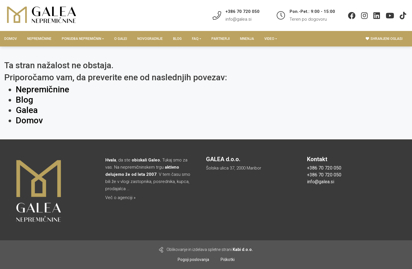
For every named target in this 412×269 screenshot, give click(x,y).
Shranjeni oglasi (384, 39)
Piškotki (228, 259)
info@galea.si (238, 19)
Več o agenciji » (120, 197)
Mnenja (247, 39)
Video (269, 39)
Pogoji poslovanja (193, 259)
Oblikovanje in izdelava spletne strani (206, 250)
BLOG (177, 39)
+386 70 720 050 (324, 168)
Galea (27, 110)
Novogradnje (150, 39)
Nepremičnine (39, 39)
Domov (10, 39)
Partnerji (220, 39)
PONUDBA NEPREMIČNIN (81, 39)
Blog (24, 100)
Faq (195, 39)
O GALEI (120, 39)
